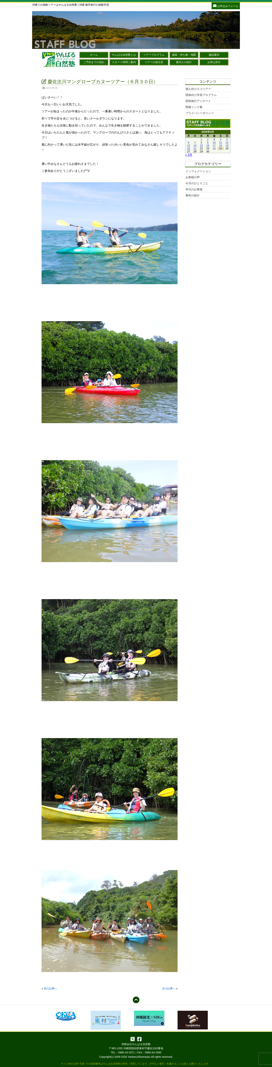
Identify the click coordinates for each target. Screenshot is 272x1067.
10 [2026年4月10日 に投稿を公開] (214, 142)
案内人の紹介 (184, 62)
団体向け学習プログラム (201, 94)
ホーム (94, 54)
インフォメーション (198, 171)
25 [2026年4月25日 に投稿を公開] (220, 148)
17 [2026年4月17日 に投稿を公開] (214, 145)
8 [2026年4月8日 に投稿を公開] (201, 142)
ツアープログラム (154, 54)
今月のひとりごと (196, 183)
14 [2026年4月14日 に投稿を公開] (195, 145)
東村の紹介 (192, 195)
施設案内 (214, 54)
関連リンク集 (193, 107)
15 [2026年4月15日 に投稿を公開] (201, 145)
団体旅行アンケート (198, 101)
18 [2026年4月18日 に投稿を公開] (220, 145)
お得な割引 (214, 62)
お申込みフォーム (225, 6)
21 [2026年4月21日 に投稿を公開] (195, 148)
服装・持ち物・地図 (184, 54)
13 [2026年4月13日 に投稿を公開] (188, 145)
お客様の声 (192, 177)
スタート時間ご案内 (124, 62)
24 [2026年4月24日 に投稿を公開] (214, 148)
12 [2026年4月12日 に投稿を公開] (227, 142)
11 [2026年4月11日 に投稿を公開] (220, 142)
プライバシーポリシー (199, 113)
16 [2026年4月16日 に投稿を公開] (207, 145)
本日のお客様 (193, 189)
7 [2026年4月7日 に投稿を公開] (195, 142)
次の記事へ (168, 988)
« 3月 (188, 155)
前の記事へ (50, 988)
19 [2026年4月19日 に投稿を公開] (227, 145)
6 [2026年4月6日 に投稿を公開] (188, 142)
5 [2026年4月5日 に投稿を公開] (227, 139)
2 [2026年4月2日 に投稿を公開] (208, 139)
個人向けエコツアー (198, 88)
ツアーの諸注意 (154, 62)
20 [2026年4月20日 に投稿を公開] (188, 148)
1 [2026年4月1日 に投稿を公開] (201, 139)
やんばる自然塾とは (124, 54)
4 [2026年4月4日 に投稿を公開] (220, 139)
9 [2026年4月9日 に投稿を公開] (208, 142)
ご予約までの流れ (93, 62)
